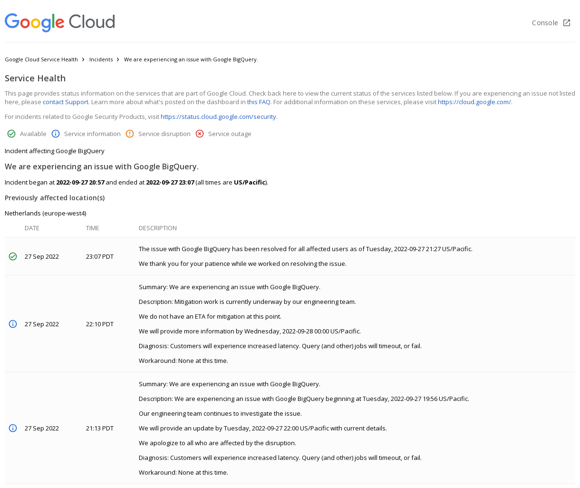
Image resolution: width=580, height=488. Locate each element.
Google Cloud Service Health (41, 59)
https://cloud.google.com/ (474, 102)
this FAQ (259, 102)
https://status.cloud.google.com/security (218, 116)
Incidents (101, 59)
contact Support (65, 102)
